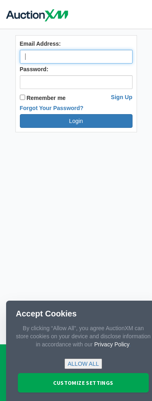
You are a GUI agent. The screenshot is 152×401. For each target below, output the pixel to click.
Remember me (43, 98)
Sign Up (122, 97)
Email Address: (40, 43)
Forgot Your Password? (51, 108)
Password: (34, 69)
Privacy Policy (111, 344)
